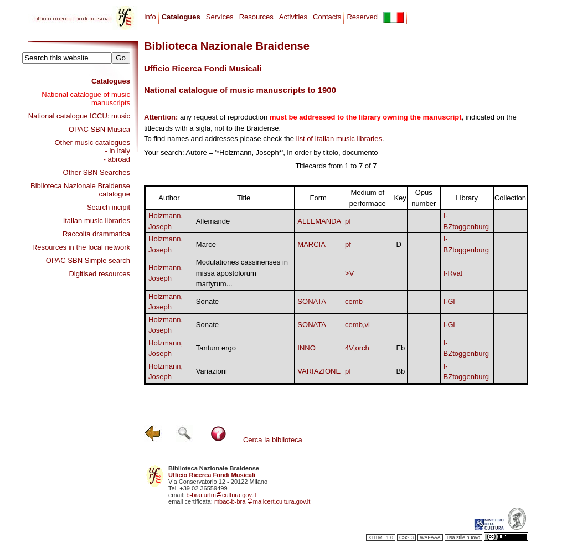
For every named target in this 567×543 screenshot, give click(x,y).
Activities (293, 17)
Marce (206, 244)
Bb (400, 371)
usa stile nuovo (463, 537)
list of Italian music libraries (339, 139)
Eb (400, 348)
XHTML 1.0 (380, 537)
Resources (256, 17)
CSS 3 (406, 537)
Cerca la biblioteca (272, 440)
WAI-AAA (430, 537)
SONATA (311, 301)
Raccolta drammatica (96, 234)
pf (348, 221)
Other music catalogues (92, 142)
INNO (306, 348)
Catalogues (110, 81)
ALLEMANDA (319, 221)
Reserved (362, 17)
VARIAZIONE (319, 371)
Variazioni (211, 371)
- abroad (117, 159)
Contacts (327, 17)
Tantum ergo (216, 348)
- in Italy (117, 151)
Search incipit (108, 207)
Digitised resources (99, 274)
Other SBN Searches (96, 172)
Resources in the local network (81, 247)
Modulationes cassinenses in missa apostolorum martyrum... (242, 273)
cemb (354, 301)
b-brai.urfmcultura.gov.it (221, 495)
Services (220, 17)
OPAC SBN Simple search (88, 260)
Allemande (213, 221)
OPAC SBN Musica (99, 129)
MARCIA (311, 244)
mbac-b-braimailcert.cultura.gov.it (262, 501)
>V (349, 273)
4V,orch (357, 348)
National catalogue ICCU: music (79, 116)
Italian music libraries (96, 220)
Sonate (207, 301)
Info (150, 17)
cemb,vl (357, 324)
